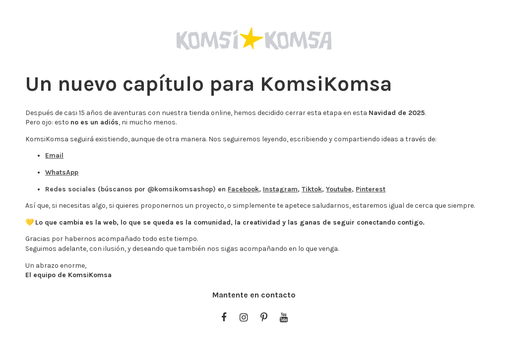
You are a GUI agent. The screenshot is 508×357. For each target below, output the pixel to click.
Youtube (339, 189)
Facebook (243, 189)
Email (54, 155)
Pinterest (370, 189)
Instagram (280, 189)
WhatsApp (61, 172)
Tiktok (312, 189)
